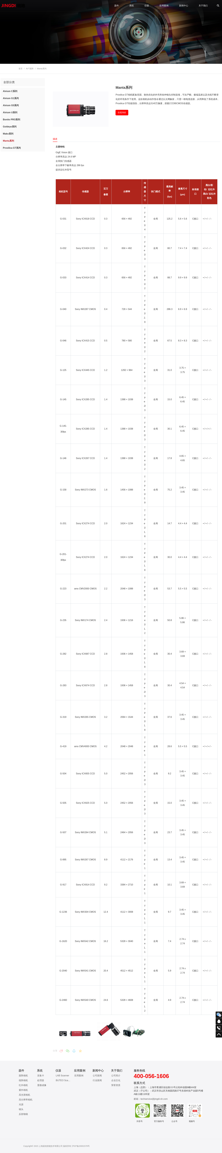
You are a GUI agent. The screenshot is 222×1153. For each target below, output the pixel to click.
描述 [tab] (55, 139)
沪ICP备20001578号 (81, 1146)
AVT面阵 (30, 68)
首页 (21, 68)
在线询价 (122, 112)
